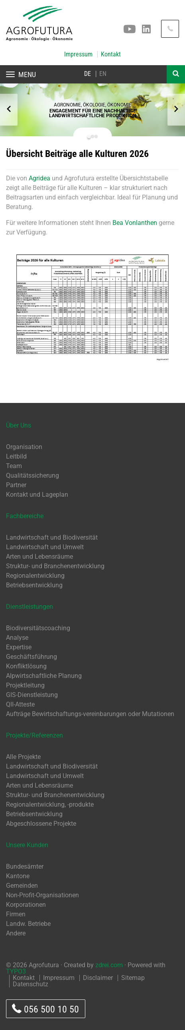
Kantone (18, 876)
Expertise (18, 647)
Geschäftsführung (31, 656)
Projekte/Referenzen (34, 735)
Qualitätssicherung (32, 475)
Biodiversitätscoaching (38, 628)
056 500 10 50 (45, 1009)
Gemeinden (22, 885)
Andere (16, 933)
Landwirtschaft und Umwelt (45, 547)
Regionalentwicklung (35, 575)
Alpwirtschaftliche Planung (44, 676)
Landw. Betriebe (28, 923)
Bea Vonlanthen (134, 223)
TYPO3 (16, 971)
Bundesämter (24, 866)
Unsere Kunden (27, 845)
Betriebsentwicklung (34, 585)
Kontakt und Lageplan (37, 494)
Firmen (16, 914)
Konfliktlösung (26, 666)
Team (14, 466)
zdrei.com (109, 965)
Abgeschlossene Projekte (41, 823)
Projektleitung (25, 685)
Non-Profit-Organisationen (42, 895)
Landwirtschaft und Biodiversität (52, 537)
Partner (16, 485)
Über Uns (18, 425)
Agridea (40, 178)
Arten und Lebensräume (39, 556)
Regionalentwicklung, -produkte (50, 804)
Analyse (17, 637)
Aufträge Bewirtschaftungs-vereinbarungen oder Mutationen (90, 714)
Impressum (78, 54)
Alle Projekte (23, 757)
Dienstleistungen (29, 606)
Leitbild (16, 456)
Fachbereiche (24, 516)
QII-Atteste (20, 704)
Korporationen (26, 904)
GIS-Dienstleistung (32, 695)
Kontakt (111, 54)
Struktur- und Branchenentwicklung (55, 566)
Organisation (24, 447)
